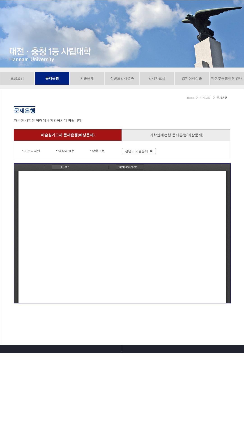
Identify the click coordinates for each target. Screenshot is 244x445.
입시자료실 (156, 99)
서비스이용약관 (76, 374)
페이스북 (208, 429)
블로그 (220, 429)
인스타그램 (195, 429)
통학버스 (183, 374)
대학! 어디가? (201, 392)
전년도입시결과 (122, 99)
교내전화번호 (115, 374)
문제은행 (52, 99)
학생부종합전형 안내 (226, 99)
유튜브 (182, 429)
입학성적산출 (192, 99)
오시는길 (151, 374)
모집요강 (17, 99)
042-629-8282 (46, 402)
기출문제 (87, 99)
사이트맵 (216, 374)
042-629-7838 (46, 409)
